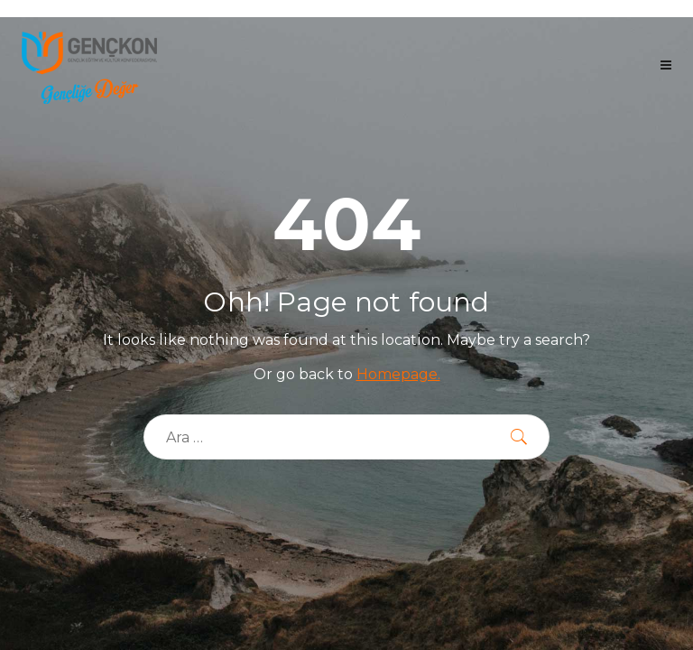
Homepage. (398, 374)
